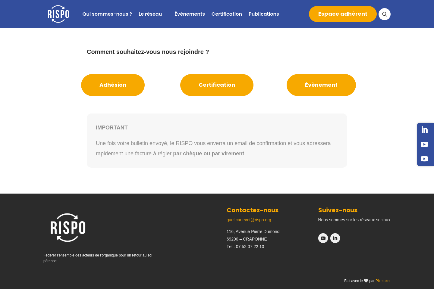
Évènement (321, 85)
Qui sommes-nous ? (107, 14)
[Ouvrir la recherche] (385, 14)
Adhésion (112, 85)
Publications (264, 14)
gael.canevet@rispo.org (249, 219)
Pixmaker (383, 281)
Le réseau (150, 14)
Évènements (190, 14)
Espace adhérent (342, 13)
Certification (227, 14)
